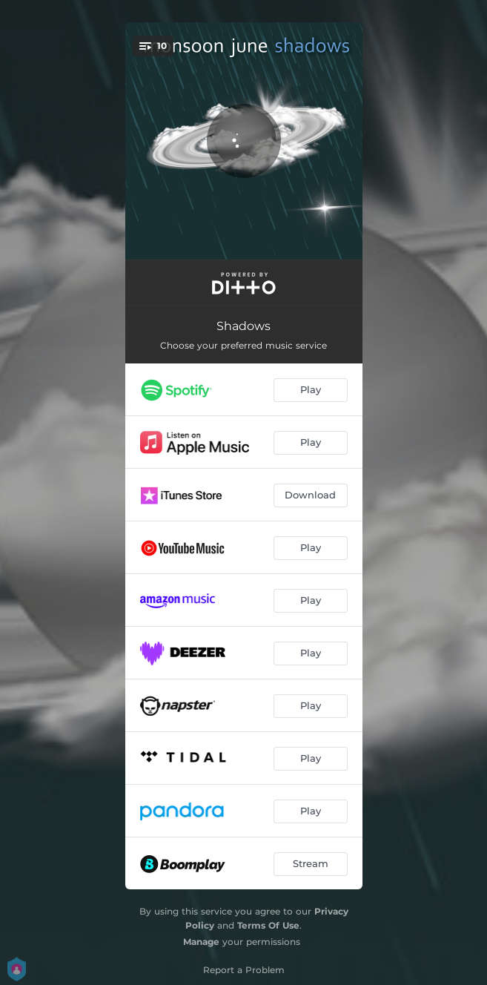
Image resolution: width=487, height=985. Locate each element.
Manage (201, 941)
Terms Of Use (268, 925)
